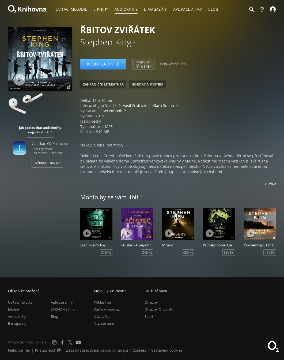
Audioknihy (17, 316)
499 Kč (270, 252)
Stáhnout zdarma (47, 163)
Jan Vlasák (107, 105)
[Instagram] (54, 342)
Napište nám (104, 323)
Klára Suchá (163, 105)
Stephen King (105, 42)
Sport (149, 316)
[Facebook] (62, 342)
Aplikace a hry (62, 302)
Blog (54, 316)
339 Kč (229, 252)
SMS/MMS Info (63, 309)
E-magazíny (17, 323)
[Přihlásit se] (272, 9)
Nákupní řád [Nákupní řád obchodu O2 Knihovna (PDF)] (19, 350)
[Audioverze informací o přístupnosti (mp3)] (59, 350)
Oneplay (151, 302)
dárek (143, 64)
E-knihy (14, 309)
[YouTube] (78, 342)
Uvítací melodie (20, 302)
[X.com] (70, 342)
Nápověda (102, 316)
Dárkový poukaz (107, 309)
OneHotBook (111, 110)
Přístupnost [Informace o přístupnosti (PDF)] (45, 350)
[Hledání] (251, 9)
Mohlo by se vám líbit (109, 197)
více (272, 183)
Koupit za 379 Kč (103, 64)
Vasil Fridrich (134, 105)
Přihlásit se (102, 302)
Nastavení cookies (166, 350)
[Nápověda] (262, 9)
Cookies (139, 350)
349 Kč (147, 252)
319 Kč (106, 252)
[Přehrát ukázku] (19, 79)
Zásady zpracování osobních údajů (97, 350)
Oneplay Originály (159, 309)
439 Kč (188, 252)
